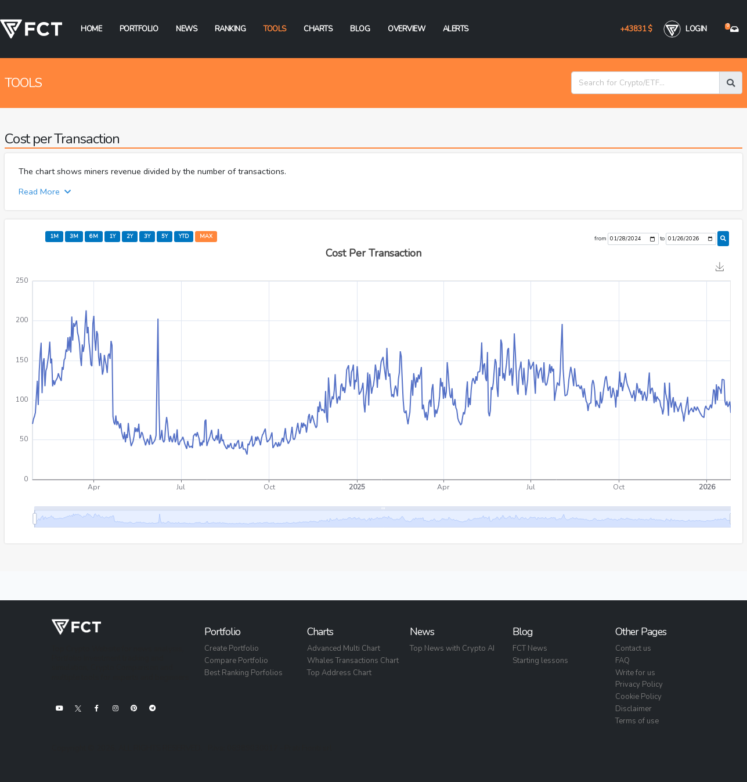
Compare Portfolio (236, 660)
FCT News (530, 648)
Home (91, 29)
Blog (360, 29)
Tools (275, 29)
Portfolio (139, 29)
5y (164, 236)
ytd (184, 236)
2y (130, 236)
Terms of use (637, 721)
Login (685, 29)
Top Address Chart (339, 673)
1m (54, 236)
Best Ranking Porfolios (243, 673)
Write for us (635, 673)
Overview (406, 29)
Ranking (230, 29)
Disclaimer (633, 709)
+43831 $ (636, 29)
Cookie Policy (638, 696)
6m (93, 236)
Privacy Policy (639, 684)
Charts (318, 29)
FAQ (622, 660)
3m (74, 236)
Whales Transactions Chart (353, 660)
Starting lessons (540, 660)
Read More (45, 191)
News (186, 29)
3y (147, 236)
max (206, 236)
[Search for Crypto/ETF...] (645, 82)
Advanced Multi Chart (343, 648)
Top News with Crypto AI (452, 648)
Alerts (455, 29)
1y (112, 236)
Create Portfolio (231, 648)
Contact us (633, 648)
